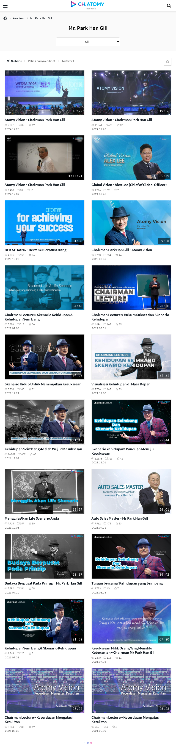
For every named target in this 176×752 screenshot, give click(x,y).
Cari (167, 62)
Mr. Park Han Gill (41, 18)
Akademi (18, 18)
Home (5, 18)
